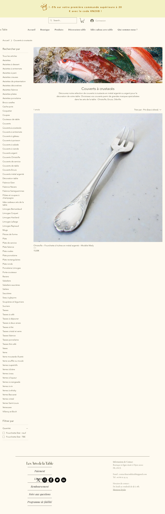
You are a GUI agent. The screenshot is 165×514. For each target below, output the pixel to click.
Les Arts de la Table (39, 463)
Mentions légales (119, 489)
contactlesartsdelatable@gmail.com (133, 474)
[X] (38, 479)
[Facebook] (50, 479)
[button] (82, 20)
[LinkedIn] (63, 479)
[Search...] (62, 20)
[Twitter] (57, 479)
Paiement (40, 471)
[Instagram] (44, 479)
